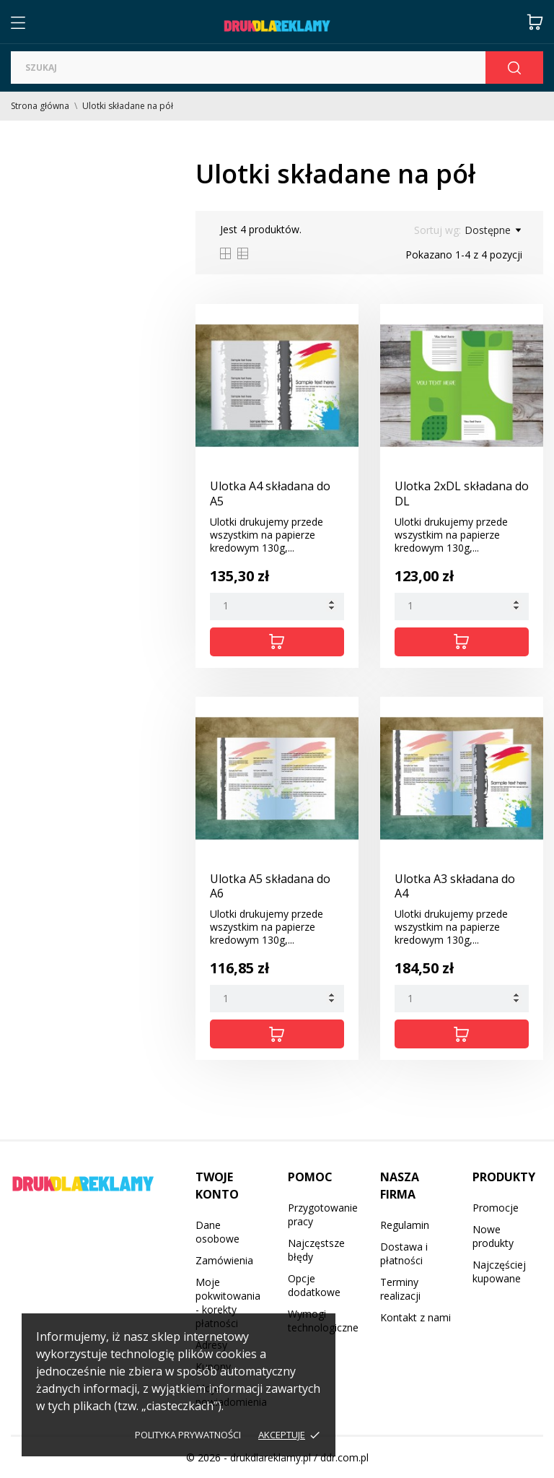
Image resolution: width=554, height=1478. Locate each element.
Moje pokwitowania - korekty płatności (227, 1302)
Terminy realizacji (400, 1289)
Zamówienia (224, 1260)
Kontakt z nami (415, 1317)
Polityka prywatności (188, 1434)
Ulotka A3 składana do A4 (455, 886)
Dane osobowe (217, 1232)
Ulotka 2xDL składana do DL (462, 493)
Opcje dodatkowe (314, 1285)
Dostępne (493, 230)
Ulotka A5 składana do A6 (270, 886)
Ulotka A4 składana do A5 (270, 493)
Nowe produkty (493, 1236)
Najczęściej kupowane (499, 1271)
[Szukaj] (248, 67)
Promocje (495, 1207)
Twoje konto (217, 1185)
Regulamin (404, 1225)
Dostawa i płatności (404, 1253)
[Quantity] (277, 606)
